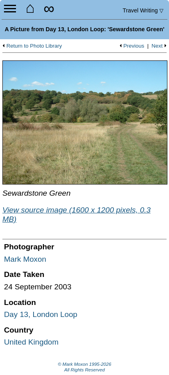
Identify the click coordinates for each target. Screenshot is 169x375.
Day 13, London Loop (41, 314)
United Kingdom (31, 342)
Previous (133, 46)
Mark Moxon (25, 259)
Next (157, 46)
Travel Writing (143, 10)
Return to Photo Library (34, 46)
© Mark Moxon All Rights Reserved (84, 367)
